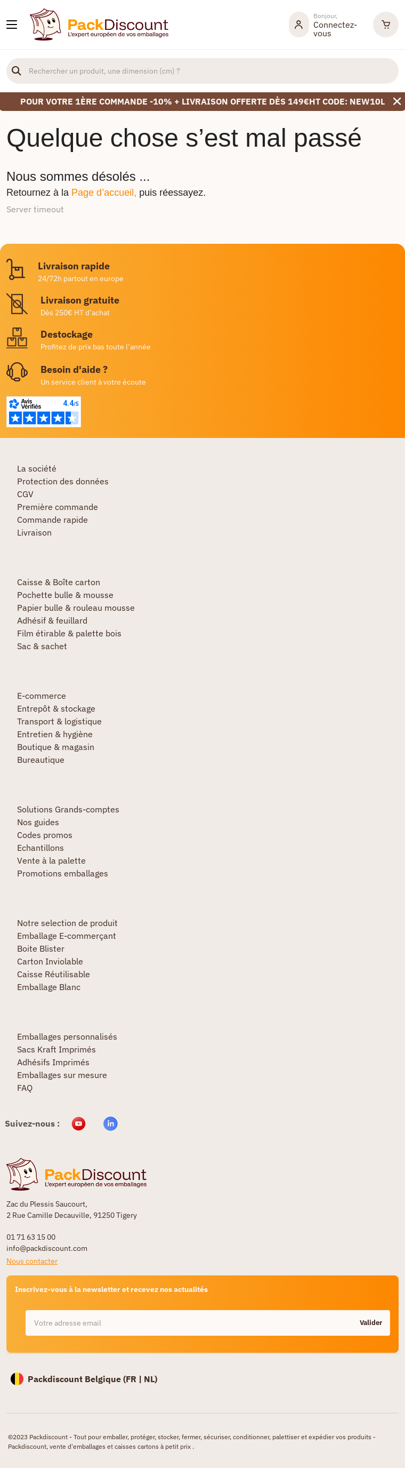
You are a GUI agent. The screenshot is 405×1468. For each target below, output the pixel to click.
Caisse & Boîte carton (58, 582)
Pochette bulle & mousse (65, 594)
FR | (135, 1379)
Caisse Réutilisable (53, 974)
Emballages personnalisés (67, 1036)
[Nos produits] (11, 24)
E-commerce (41, 695)
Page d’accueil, (103, 192)
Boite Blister (40, 948)
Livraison (34, 532)
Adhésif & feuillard (52, 620)
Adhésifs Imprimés (53, 1062)
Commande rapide (52, 519)
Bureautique (40, 759)
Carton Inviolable (50, 961)
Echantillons (40, 847)
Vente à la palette (51, 860)
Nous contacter (32, 1261)
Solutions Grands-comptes (68, 809)
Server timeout (35, 209)
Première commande (57, 506)
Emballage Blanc (48, 987)
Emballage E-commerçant (66, 935)
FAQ (25, 1087)
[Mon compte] (325, 24)
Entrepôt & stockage (56, 708)
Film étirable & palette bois (69, 633)
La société (36, 468)
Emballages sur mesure (62, 1075)
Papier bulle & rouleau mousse (76, 607)
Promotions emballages (62, 873)
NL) (150, 1379)
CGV (25, 494)
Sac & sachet (42, 646)
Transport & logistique (59, 721)
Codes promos (44, 834)
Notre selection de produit (67, 922)
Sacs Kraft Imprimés (56, 1049)
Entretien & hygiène (55, 734)
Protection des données (63, 481)
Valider (371, 1322)
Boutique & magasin (55, 746)
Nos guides (38, 822)
